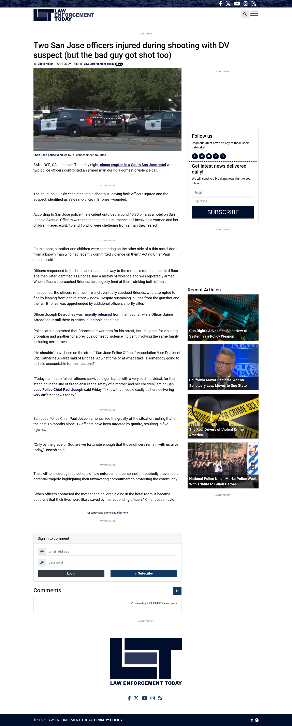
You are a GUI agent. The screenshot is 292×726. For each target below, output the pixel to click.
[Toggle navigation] (254, 13)
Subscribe (144, 573)
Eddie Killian (45, 63)
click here (122, 512)
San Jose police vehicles (51, 155)
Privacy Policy (108, 720)
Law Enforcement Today (63, 15)
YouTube (100, 155)
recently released (98, 314)
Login (71, 573)
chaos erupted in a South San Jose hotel (133, 165)
